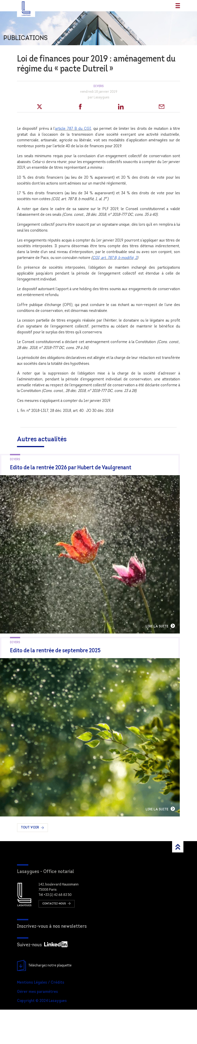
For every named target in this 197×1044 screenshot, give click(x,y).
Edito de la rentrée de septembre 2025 (55, 668)
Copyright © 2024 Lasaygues (42, 1035)
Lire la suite (177, 643)
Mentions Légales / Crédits (40, 1017)
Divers (99, 86)
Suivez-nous (42, 979)
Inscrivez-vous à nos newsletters (52, 960)
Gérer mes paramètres (37, 1026)
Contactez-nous (56, 938)
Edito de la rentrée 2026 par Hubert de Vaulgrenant (70, 468)
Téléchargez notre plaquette (44, 1000)
